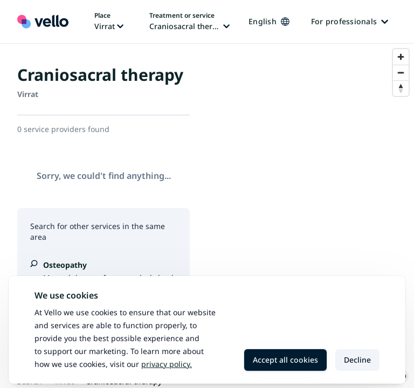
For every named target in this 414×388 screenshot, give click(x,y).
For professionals (349, 21)
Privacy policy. (166, 364)
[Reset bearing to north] (401, 88)
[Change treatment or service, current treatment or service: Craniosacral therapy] (189, 21)
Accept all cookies (285, 360)
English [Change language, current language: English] (269, 21)
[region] (310, 216)
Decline (357, 360)
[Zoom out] (401, 72)
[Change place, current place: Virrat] (109, 21)
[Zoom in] (401, 57)
